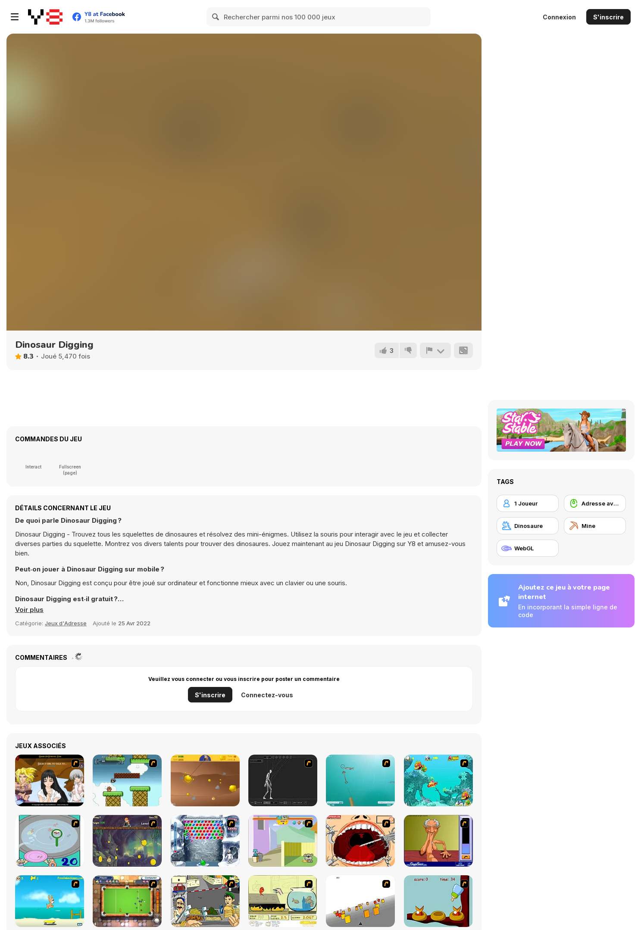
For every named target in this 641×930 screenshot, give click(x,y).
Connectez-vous (267, 695)
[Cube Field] (360, 901)
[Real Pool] (127, 901)
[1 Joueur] (528, 503)
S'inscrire (608, 17)
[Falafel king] (205, 901)
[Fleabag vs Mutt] (282, 841)
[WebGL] (528, 548)
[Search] (215, 16)
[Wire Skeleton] (282, 780)
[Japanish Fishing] (49, 841)
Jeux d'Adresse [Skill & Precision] (66, 623)
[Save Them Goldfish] (282, 901)
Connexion (559, 17)
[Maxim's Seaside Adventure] (49, 901)
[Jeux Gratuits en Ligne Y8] (45, 17)
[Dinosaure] (528, 525)
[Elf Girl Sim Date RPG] (49, 780)
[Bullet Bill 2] (127, 780)
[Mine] (595, 525)
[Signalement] (435, 350)
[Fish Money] (127, 841)
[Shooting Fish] (360, 780)
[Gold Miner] (205, 780)
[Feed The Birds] (438, 901)
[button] (29, 610)
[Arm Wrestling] (438, 841)
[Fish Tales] (438, 780)
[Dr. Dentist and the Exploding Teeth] (360, 841)
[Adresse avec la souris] (595, 503)
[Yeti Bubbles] (205, 841)
